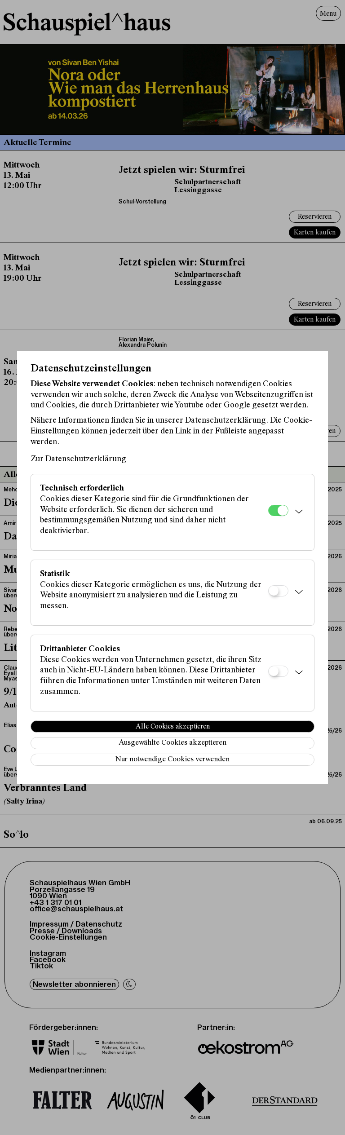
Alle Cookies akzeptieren (173, 726)
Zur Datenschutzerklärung (78, 459)
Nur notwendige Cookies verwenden (172, 760)
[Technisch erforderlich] (278, 510)
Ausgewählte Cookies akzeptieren (172, 743)
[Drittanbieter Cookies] (278, 671)
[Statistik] (278, 590)
